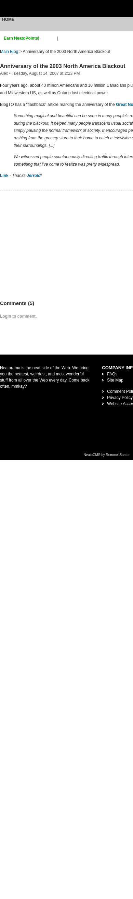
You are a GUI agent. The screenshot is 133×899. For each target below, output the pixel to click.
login (63, 38)
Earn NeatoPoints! (21, 38)
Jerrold (34, 175)
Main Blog (9, 51)
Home (8, 19)
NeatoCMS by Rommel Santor (107, 455)
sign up (49, 38)
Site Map (115, 380)
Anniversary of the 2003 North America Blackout (62, 66)
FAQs (112, 374)
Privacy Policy (120, 397)
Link (4, 175)
